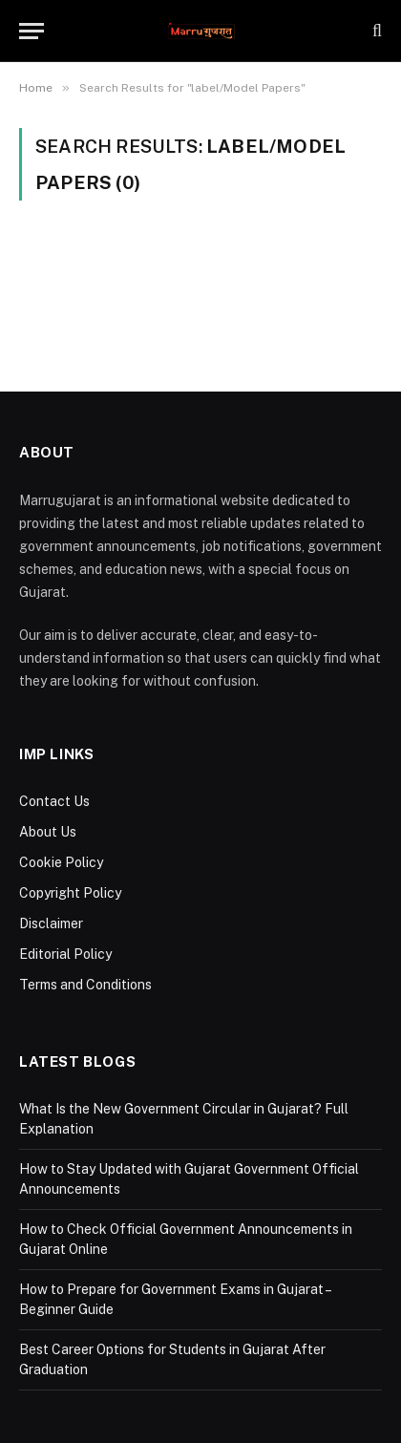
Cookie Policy (61, 862)
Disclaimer (51, 923)
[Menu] (31, 31)
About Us (47, 831)
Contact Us (54, 801)
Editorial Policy (65, 954)
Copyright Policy (70, 893)
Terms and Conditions (85, 984)
